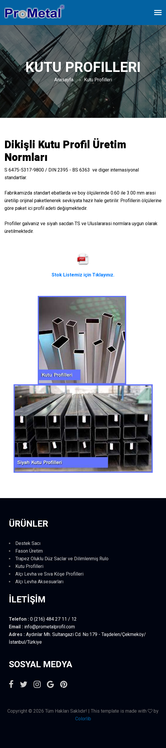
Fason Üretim (29, 551)
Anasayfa (63, 80)
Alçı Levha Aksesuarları (39, 581)
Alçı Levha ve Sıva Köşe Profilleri (49, 574)
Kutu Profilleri (98, 80)
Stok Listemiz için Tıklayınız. (83, 275)
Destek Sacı (27, 543)
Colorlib (83, 718)
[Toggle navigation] (158, 13)
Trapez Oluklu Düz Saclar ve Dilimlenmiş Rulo (62, 558)
